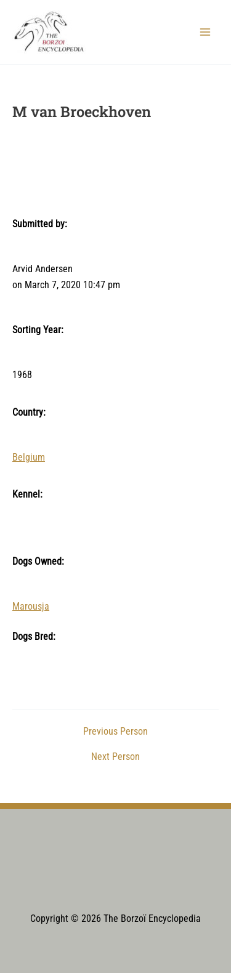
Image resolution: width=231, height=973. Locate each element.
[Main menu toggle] (205, 31)
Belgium (28, 457)
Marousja (30, 606)
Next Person (115, 757)
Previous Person (115, 732)
